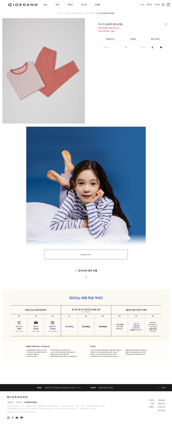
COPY (113, 31)
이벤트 (151, 407)
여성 (57, 5)
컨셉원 (97, 5)
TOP (163, 388)
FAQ (152, 403)
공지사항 (161, 410)
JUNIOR (67, 13)
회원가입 (149, 4)
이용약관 (19, 402)
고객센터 (157, 4)
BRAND (162, 400)
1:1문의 (151, 400)
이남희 (102, 406)
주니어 (84, 5)
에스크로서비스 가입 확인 (88, 409)
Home (60, 13)
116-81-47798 (23, 409)
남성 (45, 5)
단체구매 (161, 407)
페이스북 (152, 47)
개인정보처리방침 (30, 402)
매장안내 (161, 403)
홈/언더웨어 (91, 13)
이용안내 (10, 402)
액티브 (70, 5)
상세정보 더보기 (86, 255)
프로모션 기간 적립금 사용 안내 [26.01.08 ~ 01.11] (63, 388)
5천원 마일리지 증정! (105, 388)
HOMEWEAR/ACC (78, 13)
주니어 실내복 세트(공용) (105, 13)
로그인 (142, 4)
